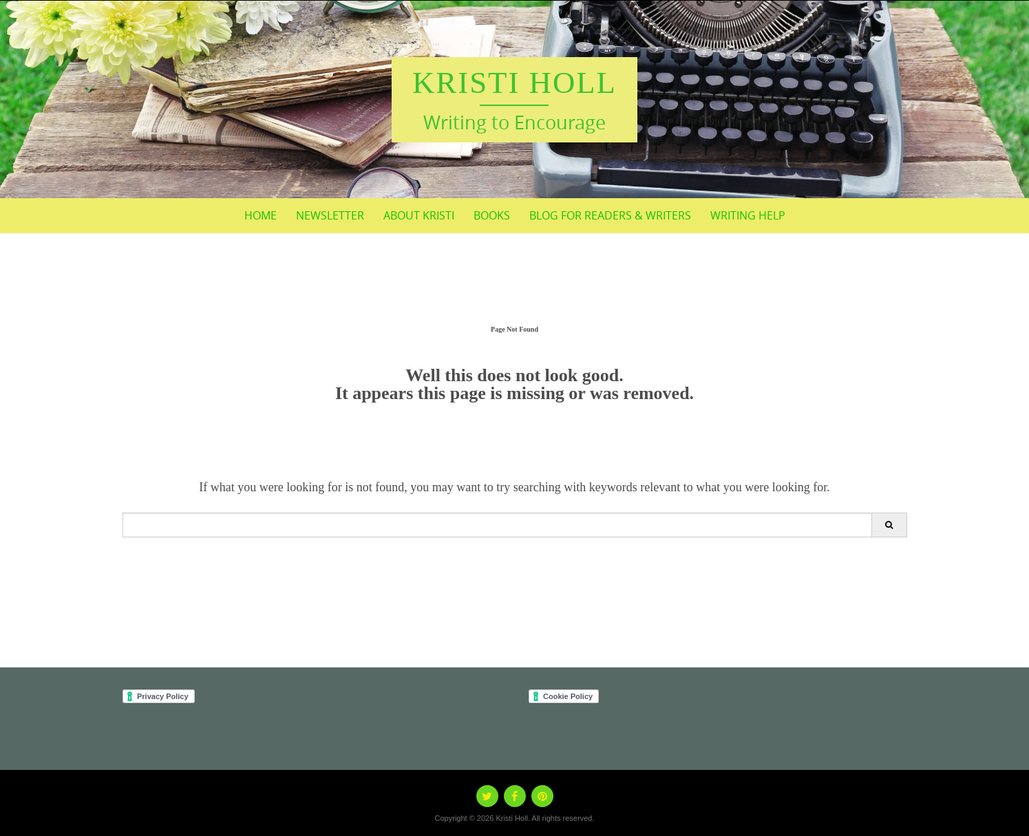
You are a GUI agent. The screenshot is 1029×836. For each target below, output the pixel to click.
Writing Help (747, 215)
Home (260, 215)
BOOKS (492, 215)
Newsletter (330, 215)
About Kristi (418, 215)
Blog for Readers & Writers (610, 215)
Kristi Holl (514, 82)
